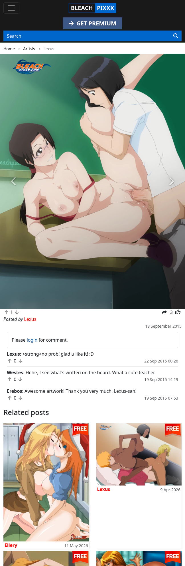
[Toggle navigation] (11, 8)
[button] (14, 181)
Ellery (11, 545)
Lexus (103, 489)
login (32, 340)
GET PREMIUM (92, 23)
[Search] (176, 36)
